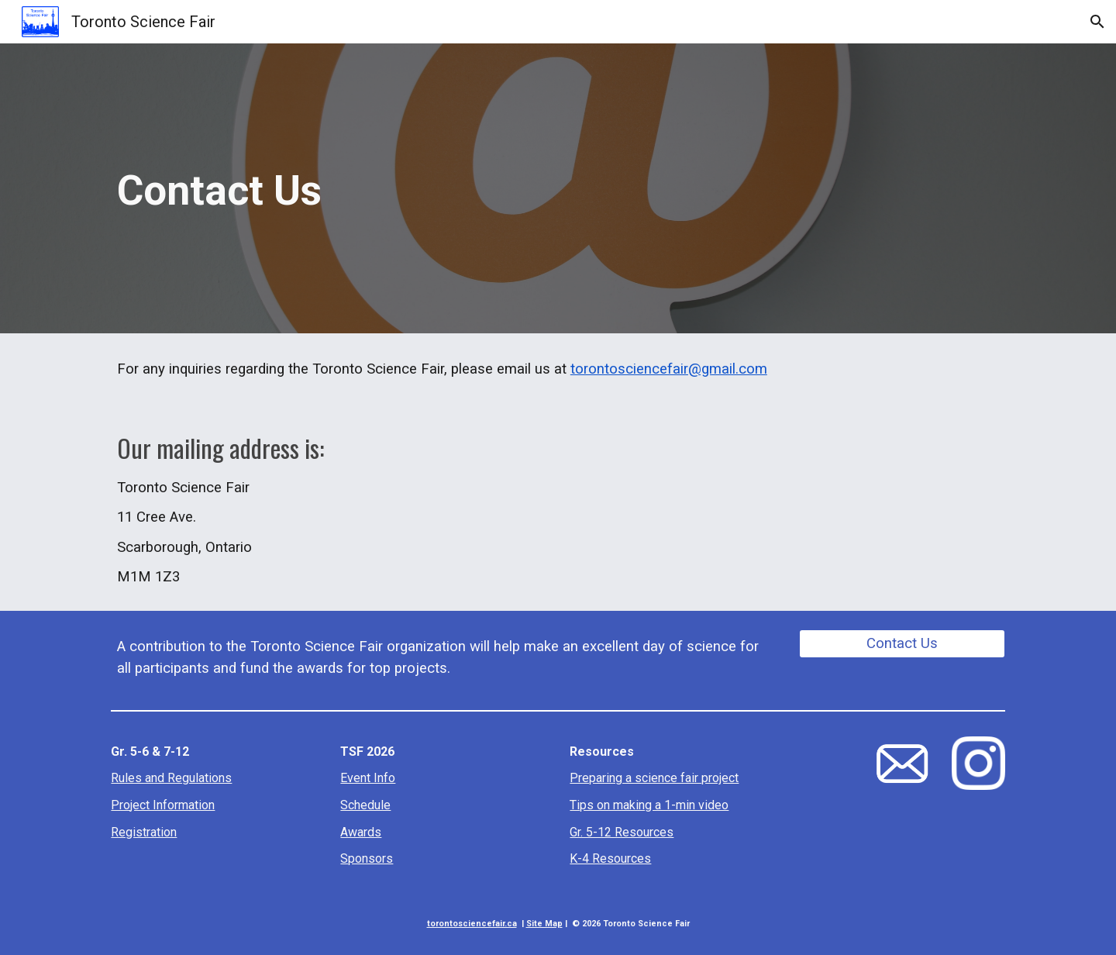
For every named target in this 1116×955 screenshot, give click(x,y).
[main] (558, 188)
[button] (1097, 21)
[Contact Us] (902, 644)
